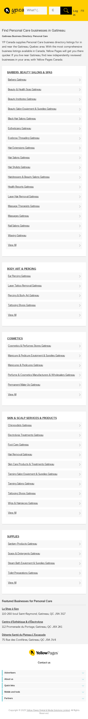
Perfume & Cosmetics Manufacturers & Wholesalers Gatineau (41, 375)
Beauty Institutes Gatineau (22, 99)
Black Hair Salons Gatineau (22, 118)
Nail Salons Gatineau (18, 226)
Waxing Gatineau (17, 235)
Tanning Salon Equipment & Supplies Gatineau (32, 474)
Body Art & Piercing (21, 269)
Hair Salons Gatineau (19, 157)
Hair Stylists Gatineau (19, 167)
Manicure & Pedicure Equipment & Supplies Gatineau (36, 355)
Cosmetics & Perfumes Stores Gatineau (29, 346)
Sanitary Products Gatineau (22, 544)
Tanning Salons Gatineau (21, 483)
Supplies (13, 536)
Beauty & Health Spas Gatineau (24, 89)
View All (12, 245)
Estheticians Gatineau (19, 128)
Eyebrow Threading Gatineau (23, 138)
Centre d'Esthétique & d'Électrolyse (22, 622)
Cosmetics (15, 338)
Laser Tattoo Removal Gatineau (25, 285)
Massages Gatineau (18, 216)
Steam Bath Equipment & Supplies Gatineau (31, 563)
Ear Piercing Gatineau (19, 276)
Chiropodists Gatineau (20, 425)
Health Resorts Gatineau (21, 187)
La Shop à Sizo (10, 609)
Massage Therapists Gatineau (24, 206)
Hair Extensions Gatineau (21, 148)
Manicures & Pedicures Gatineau (25, 365)
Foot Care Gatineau (18, 445)
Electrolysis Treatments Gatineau (25, 435)
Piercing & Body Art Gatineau (23, 295)
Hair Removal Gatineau (20, 454)
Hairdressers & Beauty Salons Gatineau (29, 177)
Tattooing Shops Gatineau (22, 305)
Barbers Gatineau (17, 80)
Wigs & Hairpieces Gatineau (23, 503)
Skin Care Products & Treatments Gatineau (31, 464)
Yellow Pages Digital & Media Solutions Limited (48, 710)
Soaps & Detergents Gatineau (24, 553)
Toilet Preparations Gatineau (23, 573)
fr (82, 14)
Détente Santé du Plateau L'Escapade (24, 635)
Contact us (44, 662)
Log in (75, 13)
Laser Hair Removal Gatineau (23, 196)
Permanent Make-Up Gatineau (24, 385)
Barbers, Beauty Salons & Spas (29, 72)
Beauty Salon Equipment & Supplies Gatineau (32, 109)
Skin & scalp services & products (32, 418)
